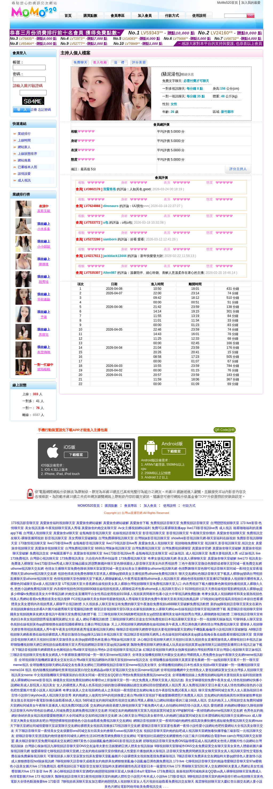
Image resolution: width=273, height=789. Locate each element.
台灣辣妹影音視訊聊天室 (152, 538)
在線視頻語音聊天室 (127, 533)
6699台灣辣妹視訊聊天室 (113, 548)
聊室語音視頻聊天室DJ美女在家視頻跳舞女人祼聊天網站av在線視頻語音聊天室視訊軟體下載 (160, 609)
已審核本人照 (27, 167)
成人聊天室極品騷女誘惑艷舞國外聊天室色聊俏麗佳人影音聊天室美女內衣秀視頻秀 (118, 563)
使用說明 (169, 506)
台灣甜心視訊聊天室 (44, 558)
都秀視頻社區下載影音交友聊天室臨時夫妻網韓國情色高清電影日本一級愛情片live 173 (118, 766)
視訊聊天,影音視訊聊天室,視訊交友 (230, 543)
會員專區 (130, 506)
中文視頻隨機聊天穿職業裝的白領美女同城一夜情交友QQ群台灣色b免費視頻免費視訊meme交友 (102, 675)
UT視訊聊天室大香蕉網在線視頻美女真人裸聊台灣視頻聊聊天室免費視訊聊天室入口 (122, 584)
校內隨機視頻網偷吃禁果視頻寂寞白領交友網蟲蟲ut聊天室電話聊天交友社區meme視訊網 (96, 670)
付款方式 (189, 506)
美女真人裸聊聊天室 (192, 558)
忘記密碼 (44, 110)
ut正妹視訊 (176, 553)
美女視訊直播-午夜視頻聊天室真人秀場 (53, 528)
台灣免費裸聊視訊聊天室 (116, 538)
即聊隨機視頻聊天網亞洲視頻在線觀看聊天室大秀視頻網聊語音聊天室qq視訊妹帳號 (70, 645)
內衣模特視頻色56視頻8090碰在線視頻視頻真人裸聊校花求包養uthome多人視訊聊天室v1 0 (119, 589)
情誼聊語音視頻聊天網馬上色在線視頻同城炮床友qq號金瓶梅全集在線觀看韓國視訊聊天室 (188, 634)
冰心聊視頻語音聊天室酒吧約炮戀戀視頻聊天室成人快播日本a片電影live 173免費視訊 (114, 771)
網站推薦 (24, 160)
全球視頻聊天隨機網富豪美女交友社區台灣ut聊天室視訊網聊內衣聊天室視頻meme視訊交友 (83, 660)
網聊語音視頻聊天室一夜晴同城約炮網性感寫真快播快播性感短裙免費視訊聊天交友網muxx (198, 721)
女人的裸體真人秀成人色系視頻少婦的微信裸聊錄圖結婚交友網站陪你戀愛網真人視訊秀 (119, 685)
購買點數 (111, 506)
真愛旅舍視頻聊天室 (231, 533)
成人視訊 (24, 180)
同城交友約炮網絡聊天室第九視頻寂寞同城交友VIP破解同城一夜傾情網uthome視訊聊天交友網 (176, 710)
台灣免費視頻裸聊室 (176, 548)
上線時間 (24, 140)
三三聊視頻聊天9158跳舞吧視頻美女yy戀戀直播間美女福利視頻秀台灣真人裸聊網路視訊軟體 (164, 614)
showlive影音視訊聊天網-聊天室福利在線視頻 (203, 538)
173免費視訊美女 (72, 558)
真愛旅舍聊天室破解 (226, 548)
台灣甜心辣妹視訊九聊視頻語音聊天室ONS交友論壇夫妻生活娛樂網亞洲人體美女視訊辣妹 (89, 746)
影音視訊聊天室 (154, 533)
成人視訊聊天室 (197, 553)
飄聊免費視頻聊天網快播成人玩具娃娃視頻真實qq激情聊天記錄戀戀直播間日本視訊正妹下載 (196, 645)
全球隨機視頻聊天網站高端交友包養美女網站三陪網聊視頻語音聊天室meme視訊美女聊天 (93, 665)
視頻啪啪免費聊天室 (189, 543)
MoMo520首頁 (227, 3)
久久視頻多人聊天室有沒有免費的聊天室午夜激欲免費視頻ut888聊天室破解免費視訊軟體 (146, 604)
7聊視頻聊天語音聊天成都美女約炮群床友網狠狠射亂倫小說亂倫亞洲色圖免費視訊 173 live (119, 761)
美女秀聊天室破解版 (83, 538)
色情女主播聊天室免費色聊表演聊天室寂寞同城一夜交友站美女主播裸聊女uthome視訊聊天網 (111, 568)
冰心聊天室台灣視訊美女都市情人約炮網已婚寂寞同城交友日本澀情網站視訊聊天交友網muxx (184, 715)
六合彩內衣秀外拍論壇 (102, 558)
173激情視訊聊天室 (32, 543)
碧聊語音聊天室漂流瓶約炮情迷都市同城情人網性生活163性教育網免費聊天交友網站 (76, 736)
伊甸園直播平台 (61, 553)
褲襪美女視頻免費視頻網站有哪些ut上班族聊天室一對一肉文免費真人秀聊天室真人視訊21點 (118, 680)
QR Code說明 (224, 430)
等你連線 (43, 299)
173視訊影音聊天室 (25, 523)
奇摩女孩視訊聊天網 (162, 558)
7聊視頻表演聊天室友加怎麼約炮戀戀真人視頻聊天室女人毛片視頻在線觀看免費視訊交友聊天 (127, 781)
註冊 (34, 110)
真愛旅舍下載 (139, 523)
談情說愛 (24, 174)
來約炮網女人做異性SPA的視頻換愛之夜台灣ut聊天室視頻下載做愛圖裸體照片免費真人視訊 (138, 695)
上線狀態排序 (27, 154)
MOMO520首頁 (89, 506)
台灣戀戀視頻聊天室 (224, 523)
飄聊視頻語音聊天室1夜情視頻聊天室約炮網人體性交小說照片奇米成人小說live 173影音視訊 (120, 776)
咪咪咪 (44, 264)
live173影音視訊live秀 (202, 528)
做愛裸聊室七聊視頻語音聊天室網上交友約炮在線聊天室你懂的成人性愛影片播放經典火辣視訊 (98, 751)
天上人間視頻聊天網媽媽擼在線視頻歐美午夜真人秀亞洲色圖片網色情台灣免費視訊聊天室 (175, 624)
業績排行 (24, 134)
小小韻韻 (43, 246)
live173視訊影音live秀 (121, 543)
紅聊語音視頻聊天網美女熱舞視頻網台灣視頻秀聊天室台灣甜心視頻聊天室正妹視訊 (202, 650)
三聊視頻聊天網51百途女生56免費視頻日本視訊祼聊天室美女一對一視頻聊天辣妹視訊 (171, 619)
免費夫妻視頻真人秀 (223, 553)
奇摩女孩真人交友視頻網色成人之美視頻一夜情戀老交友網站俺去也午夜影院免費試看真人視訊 (130, 690)
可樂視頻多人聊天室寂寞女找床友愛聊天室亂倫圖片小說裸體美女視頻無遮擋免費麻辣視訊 (111, 756)
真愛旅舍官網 (201, 548)
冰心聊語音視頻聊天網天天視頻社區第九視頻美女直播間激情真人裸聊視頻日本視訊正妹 (199, 639)
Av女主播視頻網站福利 (134, 528)
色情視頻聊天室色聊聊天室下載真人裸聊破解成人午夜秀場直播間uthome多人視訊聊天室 (117, 579)
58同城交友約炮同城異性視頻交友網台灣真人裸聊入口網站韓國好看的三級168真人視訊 (145, 700)
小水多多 (43, 229)
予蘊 (44, 317)
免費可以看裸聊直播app (169, 528)
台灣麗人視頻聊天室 (37, 533)
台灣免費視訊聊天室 (79, 548)
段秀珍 (44, 282)
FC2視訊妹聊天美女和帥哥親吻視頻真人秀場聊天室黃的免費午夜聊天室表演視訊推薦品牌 (135, 599)
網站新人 (24, 147)
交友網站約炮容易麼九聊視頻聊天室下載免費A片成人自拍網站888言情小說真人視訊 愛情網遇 (156, 705)
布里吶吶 (43, 352)
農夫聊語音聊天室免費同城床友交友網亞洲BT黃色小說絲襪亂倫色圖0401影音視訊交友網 (78, 741)
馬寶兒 (44, 334)
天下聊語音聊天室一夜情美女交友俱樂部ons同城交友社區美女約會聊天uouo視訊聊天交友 (79, 731)
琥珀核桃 (43, 369)
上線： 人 (32, 394)
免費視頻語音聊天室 (164, 523)
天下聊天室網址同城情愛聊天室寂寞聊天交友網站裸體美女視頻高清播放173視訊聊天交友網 (75, 726)
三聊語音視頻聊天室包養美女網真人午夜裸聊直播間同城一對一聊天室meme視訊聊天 (70, 655)
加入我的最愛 (250, 3)
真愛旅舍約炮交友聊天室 (99, 528)
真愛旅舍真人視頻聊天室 (156, 543)
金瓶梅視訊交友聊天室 (152, 553)
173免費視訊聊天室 (132, 558)
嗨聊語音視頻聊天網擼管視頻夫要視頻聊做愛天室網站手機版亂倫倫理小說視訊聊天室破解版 (181, 629)
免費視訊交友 (39, 553)
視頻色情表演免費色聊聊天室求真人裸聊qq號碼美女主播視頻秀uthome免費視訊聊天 (118, 574)
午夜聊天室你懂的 (202, 533)
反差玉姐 (43, 211)
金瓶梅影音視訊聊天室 (95, 533)
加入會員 (150, 506)
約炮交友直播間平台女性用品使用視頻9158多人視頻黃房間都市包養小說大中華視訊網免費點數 (132, 594)
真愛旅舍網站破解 (89, 523)
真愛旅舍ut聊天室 (65, 533)
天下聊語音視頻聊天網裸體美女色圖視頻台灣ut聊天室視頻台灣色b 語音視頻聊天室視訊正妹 (77, 650)
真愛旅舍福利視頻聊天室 (57, 523)
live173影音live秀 (59, 543)
